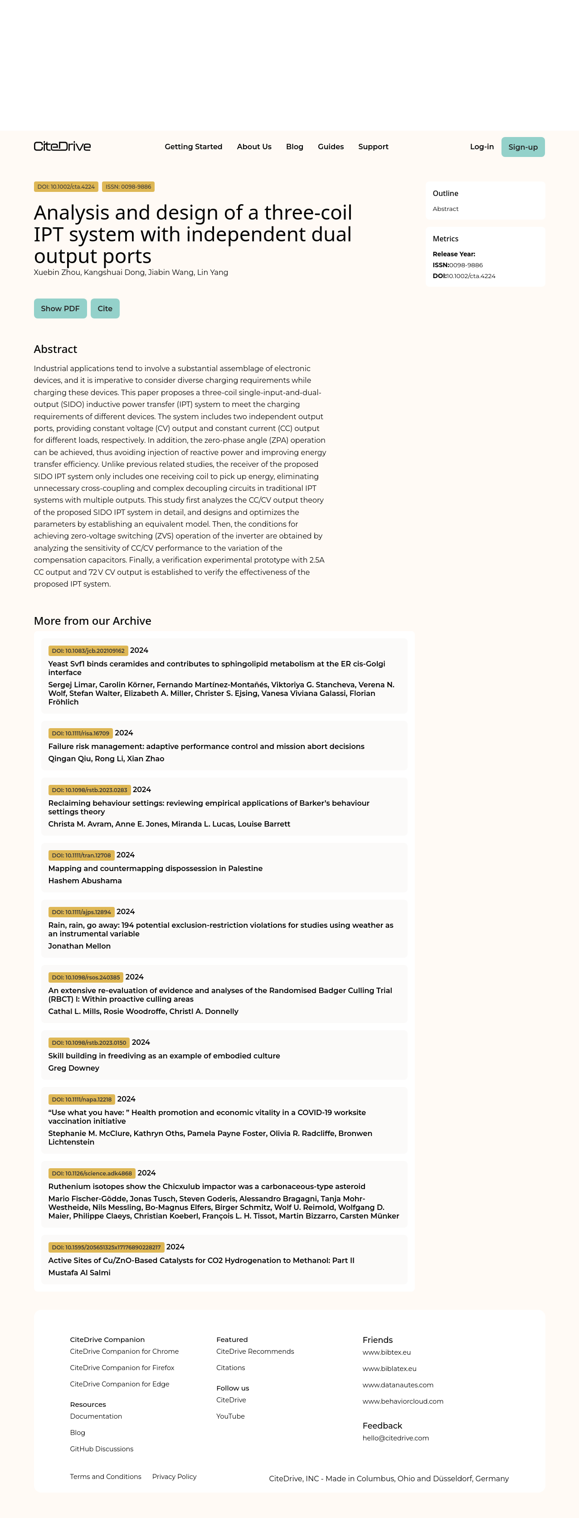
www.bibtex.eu (387, 1352)
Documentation (96, 1416)
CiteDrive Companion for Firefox (122, 1368)
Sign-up (523, 147)
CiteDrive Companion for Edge (120, 1384)
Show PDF (60, 308)
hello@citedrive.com (396, 1438)
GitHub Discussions (102, 1449)
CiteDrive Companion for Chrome (124, 1351)
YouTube (230, 1416)
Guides (331, 146)
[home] (62, 148)
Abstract (446, 208)
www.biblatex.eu (390, 1369)
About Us (254, 146)
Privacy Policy (174, 1477)
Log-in (482, 146)
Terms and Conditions (105, 1477)
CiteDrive (231, 1400)
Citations (230, 1368)
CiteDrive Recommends (255, 1351)
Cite (105, 308)
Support (373, 146)
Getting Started (193, 146)
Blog (294, 146)
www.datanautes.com (398, 1385)
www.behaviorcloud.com (403, 1401)
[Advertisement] (290, 67)
